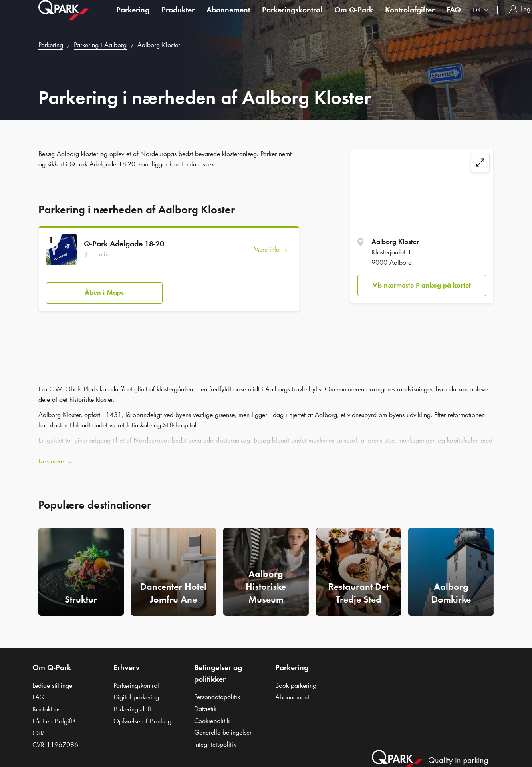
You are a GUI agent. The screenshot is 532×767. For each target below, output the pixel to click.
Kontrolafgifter (410, 17)
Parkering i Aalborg (100, 44)
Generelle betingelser (223, 727)
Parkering (132, 17)
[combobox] (482, 19)
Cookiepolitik (212, 715)
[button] (266, 456)
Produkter (178, 17)
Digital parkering (136, 691)
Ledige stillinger (53, 679)
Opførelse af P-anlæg (142, 715)
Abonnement (228, 17)
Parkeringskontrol (292, 17)
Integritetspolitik (215, 738)
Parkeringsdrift (132, 703)
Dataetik (205, 703)
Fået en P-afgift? (53, 715)
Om (353, 17)
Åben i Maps (104, 289)
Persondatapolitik (217, 691)
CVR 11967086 (55, 739)
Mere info (266, 249)
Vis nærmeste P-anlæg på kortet (422, 285)
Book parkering (295, 679)
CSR (38, 727)
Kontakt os (46, 703)
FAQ (454, 17)
